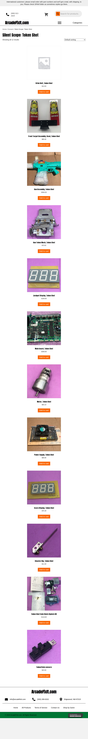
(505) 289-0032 (43, 699)
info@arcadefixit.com (18, 699)
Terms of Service (41, 708)
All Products (26, 708)
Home (4, 29)
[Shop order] (75, 39)
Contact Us (55, 708)
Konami (10, 29)
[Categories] (75, 23)
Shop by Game (69, 708)
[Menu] (59, 23)
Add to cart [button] (44, 92)
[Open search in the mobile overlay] (68, 13)
